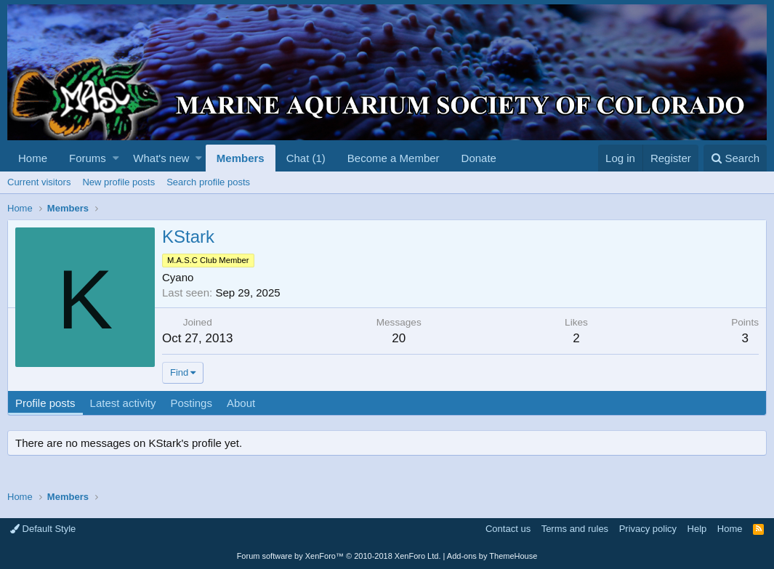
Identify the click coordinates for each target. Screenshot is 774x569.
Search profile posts (208, 182)
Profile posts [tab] (45, 403)
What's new (161, 158)
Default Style (43, 528)
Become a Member (393, 158)
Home (32, 158)
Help (697, 528)
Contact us (508, 528)
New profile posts (118, 182)
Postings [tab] (191, 403)
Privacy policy (648, 528)
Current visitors (38, 182)
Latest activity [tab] (123, 403)
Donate (478, 158)
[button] (116, 158)
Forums (87, 158)
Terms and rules (574, 528)
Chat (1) (306, 158)
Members (241, 158)
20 (399, 338)
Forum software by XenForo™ (339, 556)
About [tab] (241, 403)
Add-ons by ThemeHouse (492, 556)
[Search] (735, 158)
